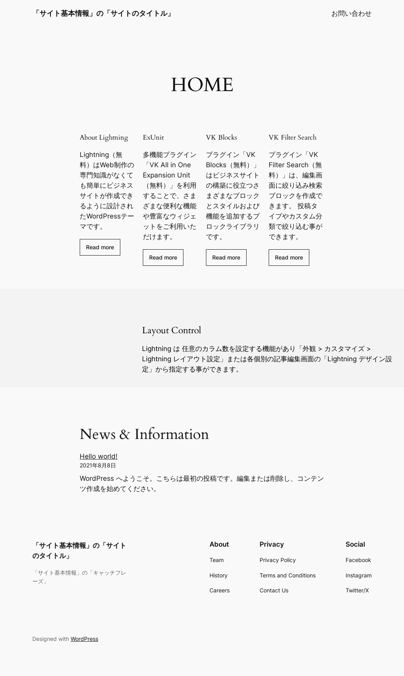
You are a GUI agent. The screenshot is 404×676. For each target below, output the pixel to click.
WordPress (84, 638)
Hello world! (99, 456)
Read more (100, 247)
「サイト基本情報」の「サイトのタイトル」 (103, 13)
